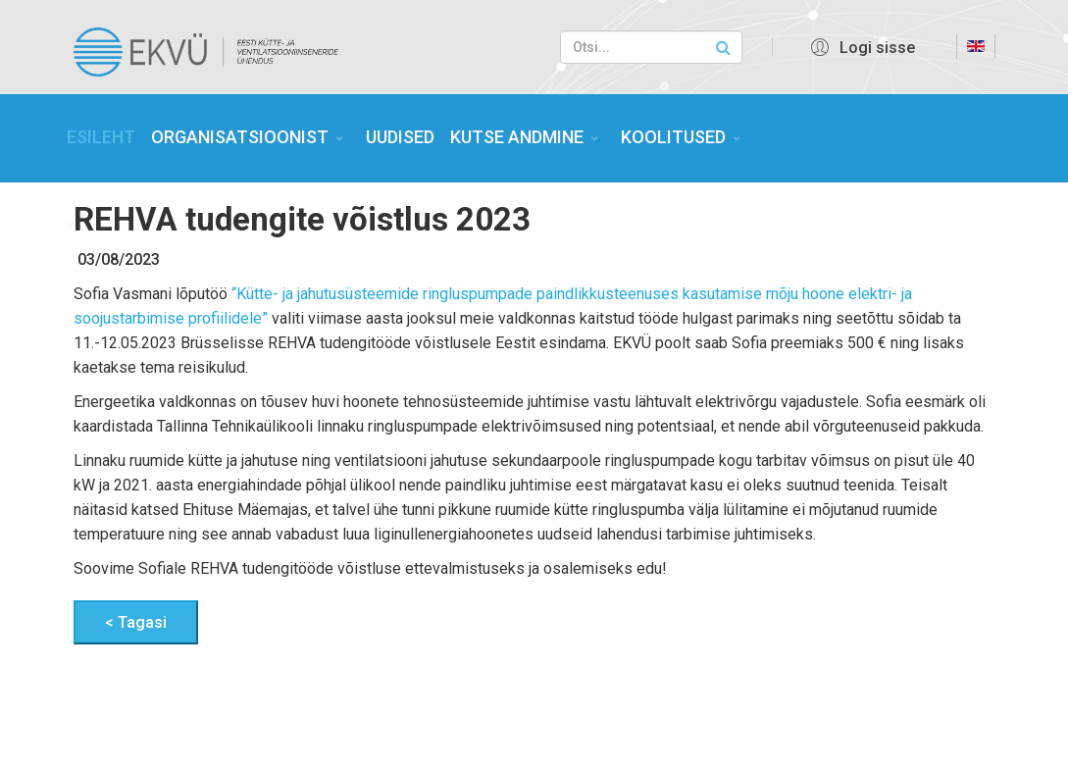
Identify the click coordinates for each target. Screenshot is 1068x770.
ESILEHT (101, 137)
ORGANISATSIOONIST (240, 137)
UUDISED (400, 137)
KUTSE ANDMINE (517, 137)
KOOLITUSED (673, 137)
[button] (859, 47)
